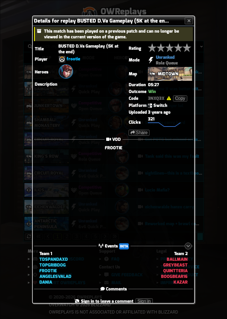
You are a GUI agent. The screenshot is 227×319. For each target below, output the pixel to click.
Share (139, 132)
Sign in (144, 301)
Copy (180, 98)
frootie (73, 59)
